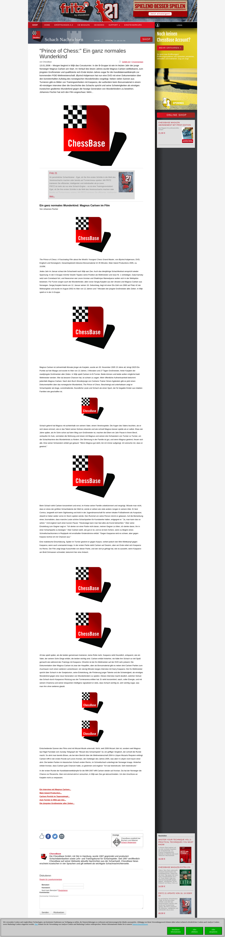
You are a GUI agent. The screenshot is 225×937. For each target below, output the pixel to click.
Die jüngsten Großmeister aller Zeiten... (57, 803)
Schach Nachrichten (64, 39)
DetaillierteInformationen (176, 931)
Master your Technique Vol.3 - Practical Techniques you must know (175, 842)
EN (118, 40)
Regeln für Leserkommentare (51, 879)
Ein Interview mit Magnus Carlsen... (55, 789)
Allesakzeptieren (213, 931)
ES (121, 40)
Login (179, 25)
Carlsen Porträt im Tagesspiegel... (55, 796)
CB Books (99, 25)
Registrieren (63, 890)
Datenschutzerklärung (140, 924)
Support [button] (114, 25)
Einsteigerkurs (133, 25)
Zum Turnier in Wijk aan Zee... (53, 800)
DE (115, 40)
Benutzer (45, 885)
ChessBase (55, 853)
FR (124, 40)
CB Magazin (83, 25)
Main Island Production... (51, 793)
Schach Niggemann (128, 842)
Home (47, 25)
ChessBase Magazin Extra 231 (174, 867)
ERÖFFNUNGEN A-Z (63, 25)
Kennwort (46, 888)
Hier (36, 924)
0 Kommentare (137, 62)
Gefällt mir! (126, 62)
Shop (35, 25)
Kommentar (44, 892)
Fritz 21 (53, 173)
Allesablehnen (194, 931)
